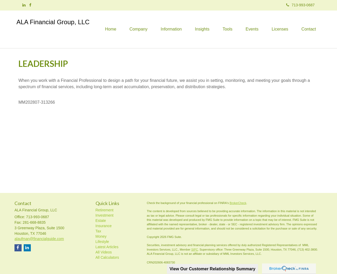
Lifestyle (102, 242)
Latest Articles (107, 247)
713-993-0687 (300, 5)
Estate (101, 220)
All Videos (104, 252)
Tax (98, 231)
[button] (138, 29)
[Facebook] (30, 5)
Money (101, 236)
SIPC (194, 249)
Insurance (104, 226)
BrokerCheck (238, 203)
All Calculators (107, 257)
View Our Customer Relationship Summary (212, 269)
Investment (104, 215)
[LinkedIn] (24, 5)
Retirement (104, 210)
